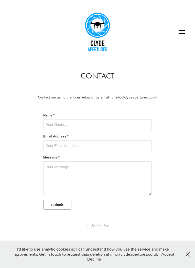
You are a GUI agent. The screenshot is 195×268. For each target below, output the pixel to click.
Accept (167, 254)
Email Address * (56, 136)
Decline (94, 259)
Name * (49, 115)
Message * (51, 157)
